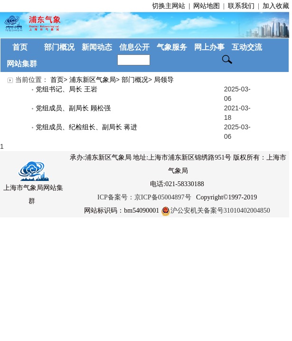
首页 (57, 79)
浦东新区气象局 (92, 79)
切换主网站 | (171, 5)
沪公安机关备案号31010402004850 (215, 210)
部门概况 (135, 79)
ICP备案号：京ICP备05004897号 (144, 197)
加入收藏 (275, 5)
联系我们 (241, 5)
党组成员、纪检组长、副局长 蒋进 (84, 127)
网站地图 (206, 5)
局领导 (164, 79)
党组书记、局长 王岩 (64, 89)
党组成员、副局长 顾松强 (71, 108)
